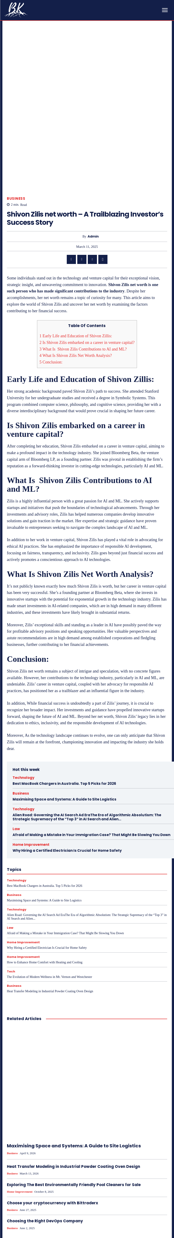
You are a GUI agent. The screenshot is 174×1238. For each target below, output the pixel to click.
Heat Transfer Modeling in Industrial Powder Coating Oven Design (50, 907)
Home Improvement (31, 760)
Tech (11, 886)
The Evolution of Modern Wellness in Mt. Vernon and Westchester (49, 892)
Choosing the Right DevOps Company (45, 1136)
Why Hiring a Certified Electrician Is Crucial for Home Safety (67, 766)
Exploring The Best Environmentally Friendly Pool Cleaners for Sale (74, 1100)
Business (16, 114)
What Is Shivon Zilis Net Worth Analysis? (76, 271)
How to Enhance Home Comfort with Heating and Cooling (45, 878)
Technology (23, 693)
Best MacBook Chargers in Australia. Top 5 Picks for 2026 (64, 699)
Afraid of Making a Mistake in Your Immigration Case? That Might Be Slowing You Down (91, 750)
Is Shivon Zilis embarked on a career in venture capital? (87, 258)
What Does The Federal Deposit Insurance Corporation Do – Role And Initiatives (43, 1223)
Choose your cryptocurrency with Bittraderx (52, 1118)
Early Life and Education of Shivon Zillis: (76, 251)
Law (16, 744)
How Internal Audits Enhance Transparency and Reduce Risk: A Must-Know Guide (131, 1223)
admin (93, 152)
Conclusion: (51, 278)
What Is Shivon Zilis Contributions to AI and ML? (83, 264)
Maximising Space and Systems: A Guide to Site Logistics (64, 714)
